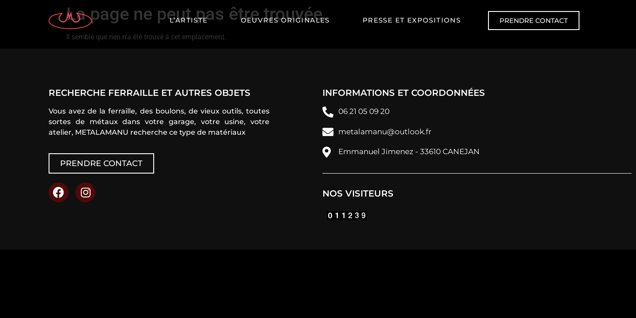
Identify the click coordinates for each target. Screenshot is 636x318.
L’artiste (189, 20)
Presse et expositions (412, 20)
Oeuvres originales (285, 20)
